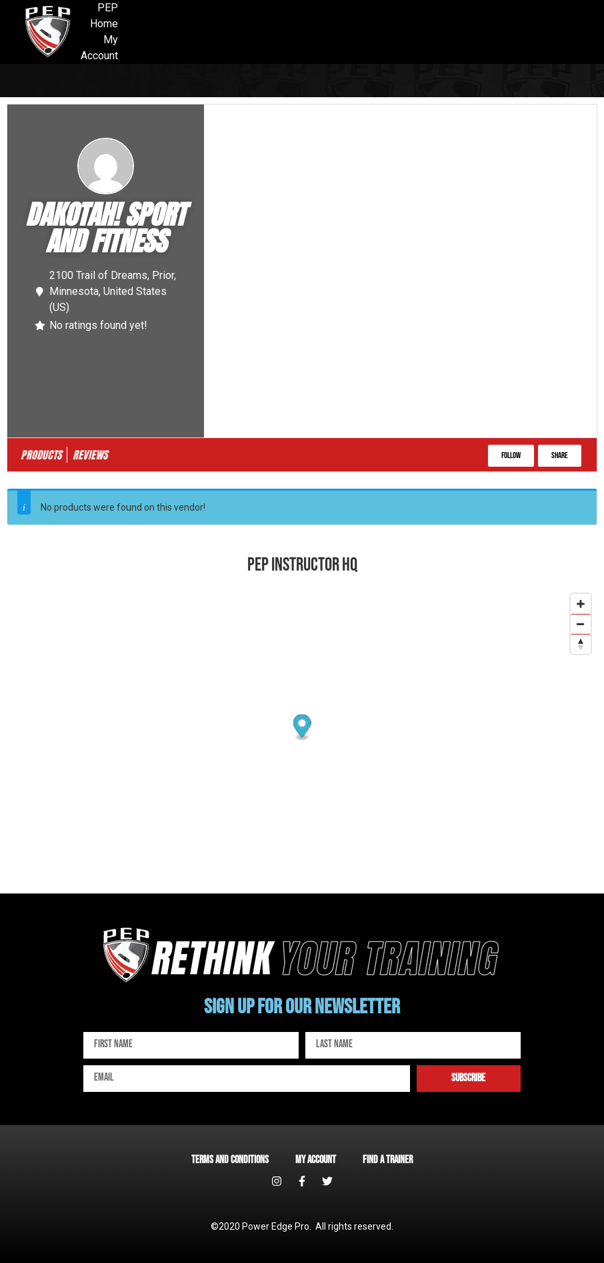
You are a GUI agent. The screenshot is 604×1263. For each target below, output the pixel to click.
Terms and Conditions (230, 1160)
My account (315, 1160)
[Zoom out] (581, 624)
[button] (511, 456)
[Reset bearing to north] (581, 644)
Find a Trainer (388, 1160)
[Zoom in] (581, 604)
